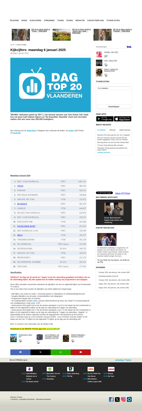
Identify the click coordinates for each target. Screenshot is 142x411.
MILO (19, 235)
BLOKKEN (22, 204)
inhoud (112, 130)
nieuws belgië (21, 44)
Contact (19, 397)
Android (49, 329)
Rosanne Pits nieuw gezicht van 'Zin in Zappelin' (113, 135)
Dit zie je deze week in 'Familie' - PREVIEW (122, 30)
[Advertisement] (95, 12)
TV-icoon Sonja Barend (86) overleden (110, 145)
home (12, 44)
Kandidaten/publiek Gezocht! (108, 276)
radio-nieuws (124, 130)
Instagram (123, 399)
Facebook (16, 133)
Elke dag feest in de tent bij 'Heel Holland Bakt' (113, 142)
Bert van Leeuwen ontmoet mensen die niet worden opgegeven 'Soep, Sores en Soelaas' (112, 139)
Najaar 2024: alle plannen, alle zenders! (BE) (114, 288)
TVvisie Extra (113, 20)
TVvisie (129, 399)
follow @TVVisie (122, 193)
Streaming (49, 20)
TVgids (60, 20)
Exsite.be (15, 399)
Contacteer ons (95, 20)
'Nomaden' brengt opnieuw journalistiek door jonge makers (112, 149)
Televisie (14, 20)
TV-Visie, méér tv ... (30, 11)
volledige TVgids (123, 360)
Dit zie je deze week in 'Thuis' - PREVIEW (40, 30)
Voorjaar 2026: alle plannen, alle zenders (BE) (114, 272)
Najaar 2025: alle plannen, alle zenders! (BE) (114, 284)
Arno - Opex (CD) (110, 60)
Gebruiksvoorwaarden (43, 399)
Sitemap (13, 397)
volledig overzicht (103, 152)
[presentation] (113, 97)
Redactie (80, 20)
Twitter (71, 131)
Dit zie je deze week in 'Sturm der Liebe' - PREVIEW (81, 31)
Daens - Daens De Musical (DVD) (111, 70)
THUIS (20, 186)
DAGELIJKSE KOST (26, 226)
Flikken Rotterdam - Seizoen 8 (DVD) (78, 335)
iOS (57, 329)
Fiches (69, 20)
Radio (24, 20)
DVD (33, 303)
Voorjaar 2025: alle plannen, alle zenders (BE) (114, 280)
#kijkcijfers (31, 131)
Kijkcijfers (35, 20)
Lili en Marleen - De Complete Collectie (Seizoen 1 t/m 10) (52, 336)
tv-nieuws (101, 130)
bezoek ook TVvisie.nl (124, 2)
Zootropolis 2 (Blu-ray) (25, 335)
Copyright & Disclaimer (27, 399)
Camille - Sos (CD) (111, 52)
